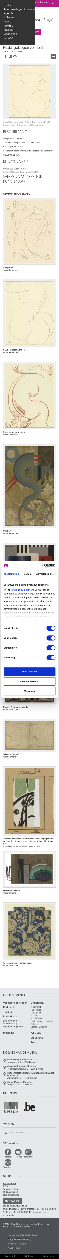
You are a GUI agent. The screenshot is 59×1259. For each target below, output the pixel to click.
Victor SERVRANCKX (20, 170)
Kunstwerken (53, 56)
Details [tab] (28, 574)
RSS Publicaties (11, 1195)
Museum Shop (10, 1023)
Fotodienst (36, 1012)
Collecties (9, 17)
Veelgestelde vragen (15, 1002)
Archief (34, 1015)
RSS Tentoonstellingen (11, 1187)
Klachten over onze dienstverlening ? (23, 1235)
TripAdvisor (8, 1167)
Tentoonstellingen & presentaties (17, 9)
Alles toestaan (30, 671)
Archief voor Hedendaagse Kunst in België (42, 1021)
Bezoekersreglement (13, 1026)
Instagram (28, 1157)
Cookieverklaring (15, 1248)
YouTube (18, 1157)
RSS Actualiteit (10, 1192)
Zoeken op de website (5, 1133)
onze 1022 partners (22, 589)
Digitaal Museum (39, 1027)
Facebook (8, 1157)
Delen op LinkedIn (10, 56)
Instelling (8, 25)
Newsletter (14, 1201)
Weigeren (29, 691)
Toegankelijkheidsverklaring (19, 1239)
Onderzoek (10, 34)
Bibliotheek (36, 1007)
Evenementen (10, 1020)
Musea (7, 21)
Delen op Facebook (5, 56)
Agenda (8, 13)
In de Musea (10, 1016)
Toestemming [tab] (11, 574)
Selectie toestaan (29, 681)
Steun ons (37, 1038)
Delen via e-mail (15, 56)
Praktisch (8, 5)
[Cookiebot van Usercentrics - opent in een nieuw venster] (42, 565)
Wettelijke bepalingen (17, 1244)
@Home (8, 38)
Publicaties (36, 1010)
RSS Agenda (9, 1183)
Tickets (7, 1012)
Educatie (8, 29)
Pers (33, 1042)
